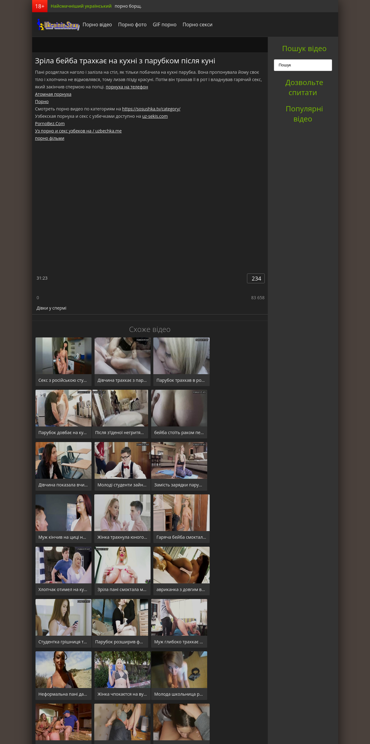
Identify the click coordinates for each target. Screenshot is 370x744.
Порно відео (95, 24)
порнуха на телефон (127, 87)
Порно (42, 101)
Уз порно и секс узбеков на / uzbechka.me (78, 131)
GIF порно (163, 24)
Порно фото (131, 24)
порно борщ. (128, 6)
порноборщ (55, 24)
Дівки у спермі (51, 308)
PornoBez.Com (50, 123)
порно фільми (50, 138)
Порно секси (196, 24)
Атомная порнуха (53, 94)
